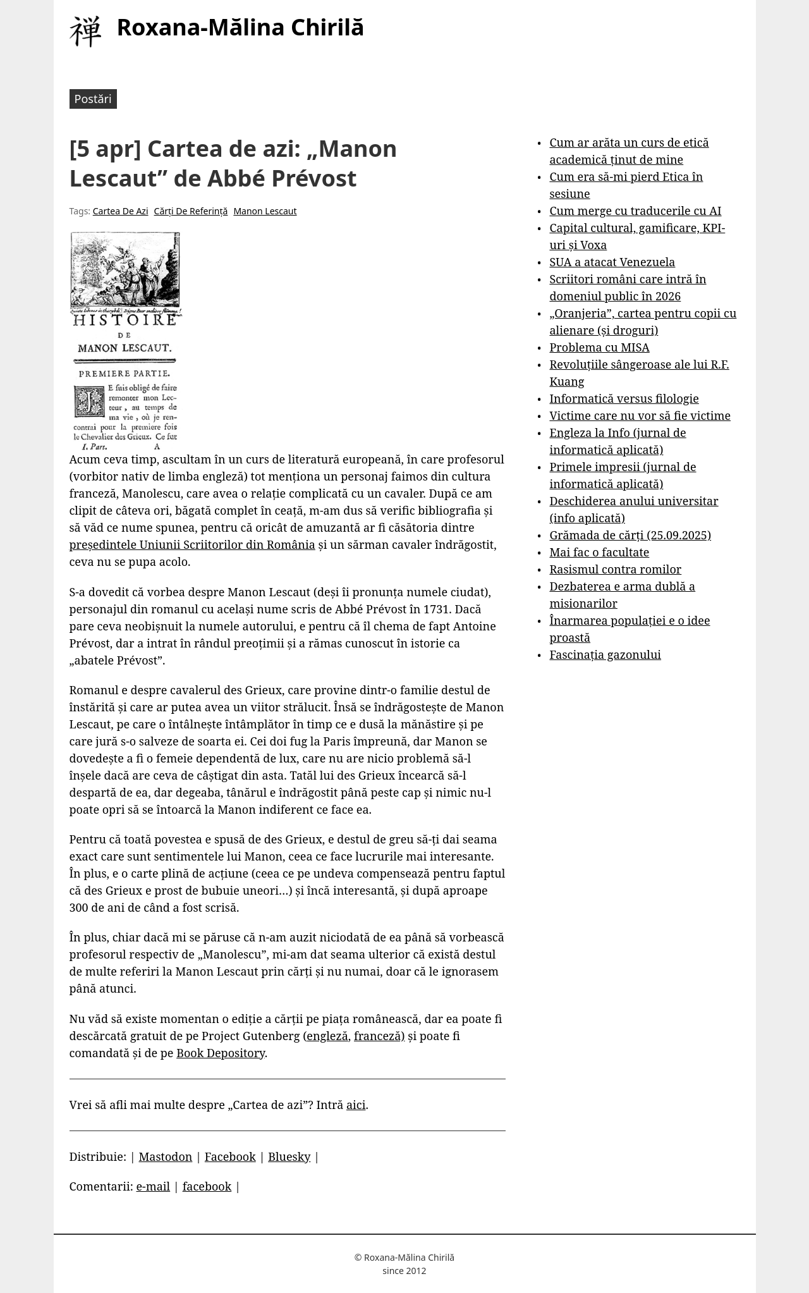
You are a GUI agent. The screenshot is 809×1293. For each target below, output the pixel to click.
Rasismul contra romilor (615, 569)
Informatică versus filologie (623, 398)
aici (356, 1104)
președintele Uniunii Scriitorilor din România (192, 544)
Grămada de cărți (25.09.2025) (630, 534)
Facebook (230, 1156)
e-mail (153, 1186)
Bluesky (289, 1156)
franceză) (379, 1035)
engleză (327, 1035)
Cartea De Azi (121, 211)
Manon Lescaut (264, 211)
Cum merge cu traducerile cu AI (635, 210)
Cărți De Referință (191, 211)
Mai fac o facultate (599, 552)
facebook (207, 1186)
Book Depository (220, 1052)
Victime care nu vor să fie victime (640, 415)
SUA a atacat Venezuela (612, 261)
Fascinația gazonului (605, 654)
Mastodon (165, 1156)
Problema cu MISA (599, 347)
